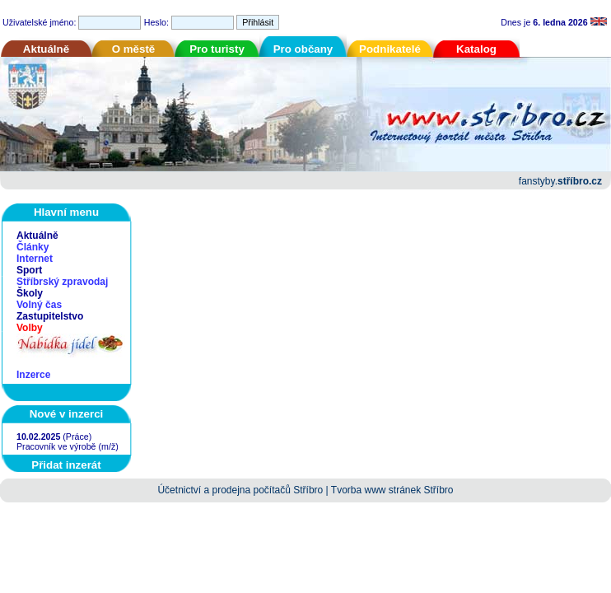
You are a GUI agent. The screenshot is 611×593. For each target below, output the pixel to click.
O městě (134, 49)
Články (32, 247)
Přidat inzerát (65, 465)
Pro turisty (217, 49)
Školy (29, 293)
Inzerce (33, 375)
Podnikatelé (390, 49)
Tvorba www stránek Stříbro (392, 490)
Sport (29, 270)
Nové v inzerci (67, 414)
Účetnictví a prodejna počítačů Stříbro (240, 490)
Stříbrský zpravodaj (62, 281)
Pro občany (303, 49)
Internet (34, 258)
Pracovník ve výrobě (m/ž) (67, 446)
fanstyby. (560, 181)
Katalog (476, 49)
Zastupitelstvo (49, 316)
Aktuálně (46, 49)
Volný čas (39, 305)
